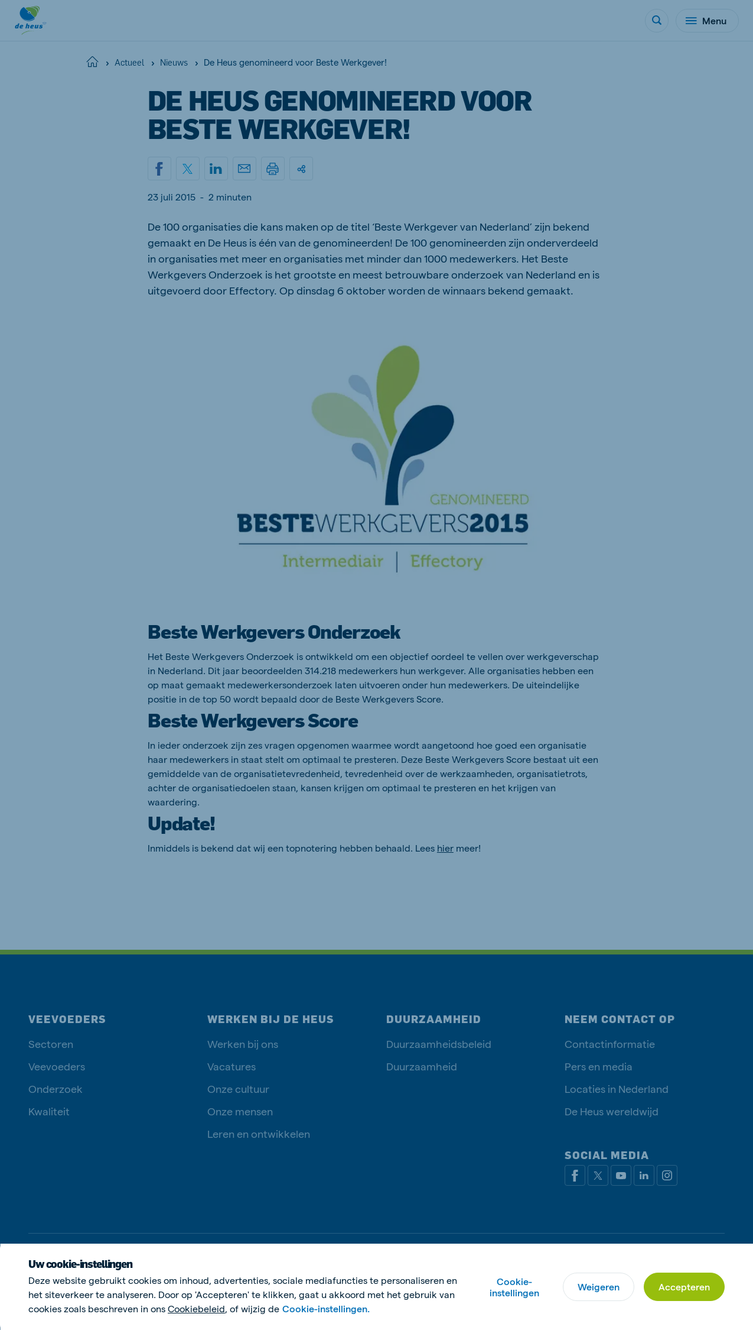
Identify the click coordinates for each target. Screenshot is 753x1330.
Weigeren (599, 1286)
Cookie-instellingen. (326, 1308)
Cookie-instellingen (514, 1287)
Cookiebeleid (196, 1308)
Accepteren (684, 1286)
